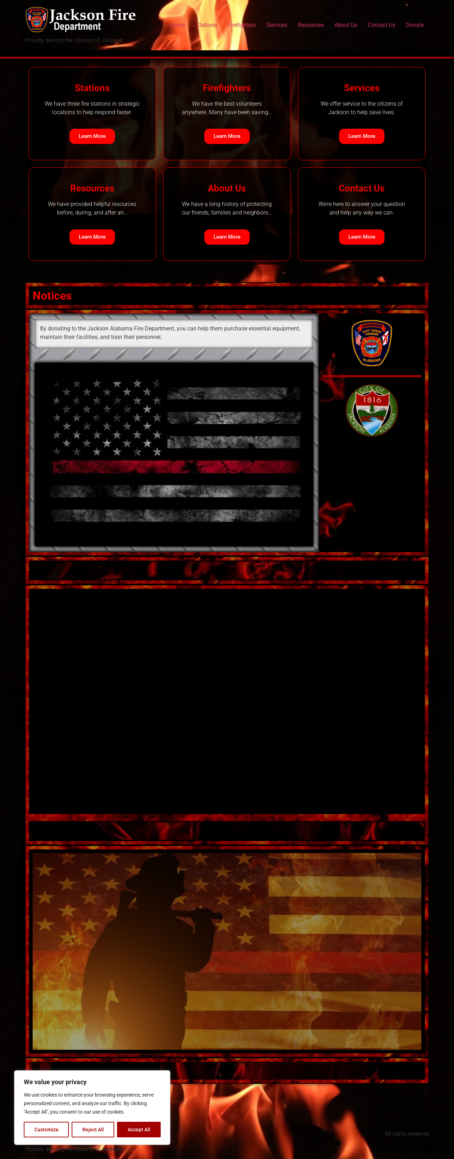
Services (276, 25)
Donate (415, 25)
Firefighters (242, 25)
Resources (311, 25)
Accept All (139, 1129)
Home (178, 25)
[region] (92, 1107)
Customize (46, 1129)
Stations (206, 25)
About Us (345, 25)
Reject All (93, 1129)
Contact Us (381, 25)
